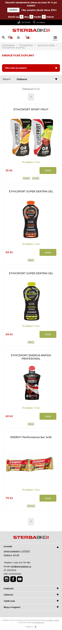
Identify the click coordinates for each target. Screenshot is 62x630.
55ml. (31, 260)
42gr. (26, 178)
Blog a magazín (31, 607)
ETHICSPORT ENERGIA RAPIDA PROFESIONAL (31, 357)
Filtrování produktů (31, 68)
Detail (48, 170)
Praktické (31, 588)
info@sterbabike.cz (21, 566)
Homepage (8, 45)
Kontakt (31, 546)
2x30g (31, 506)
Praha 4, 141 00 (11, 555)
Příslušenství (26, 45)
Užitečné (31, 594)
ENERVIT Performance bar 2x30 (31, 437)
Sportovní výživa (46, 45)
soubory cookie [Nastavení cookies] (52, 620)
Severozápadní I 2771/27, (17, 551)
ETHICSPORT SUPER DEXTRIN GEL (31, 191)
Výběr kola (31, 601)
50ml (31, 424)
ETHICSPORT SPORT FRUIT (31, 109)
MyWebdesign (38, 622)
